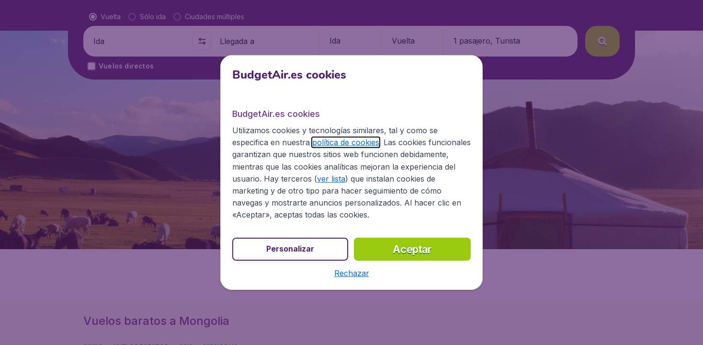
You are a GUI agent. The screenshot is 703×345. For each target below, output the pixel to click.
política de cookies (345, 142)
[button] (351, 273)
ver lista (331, 179)
